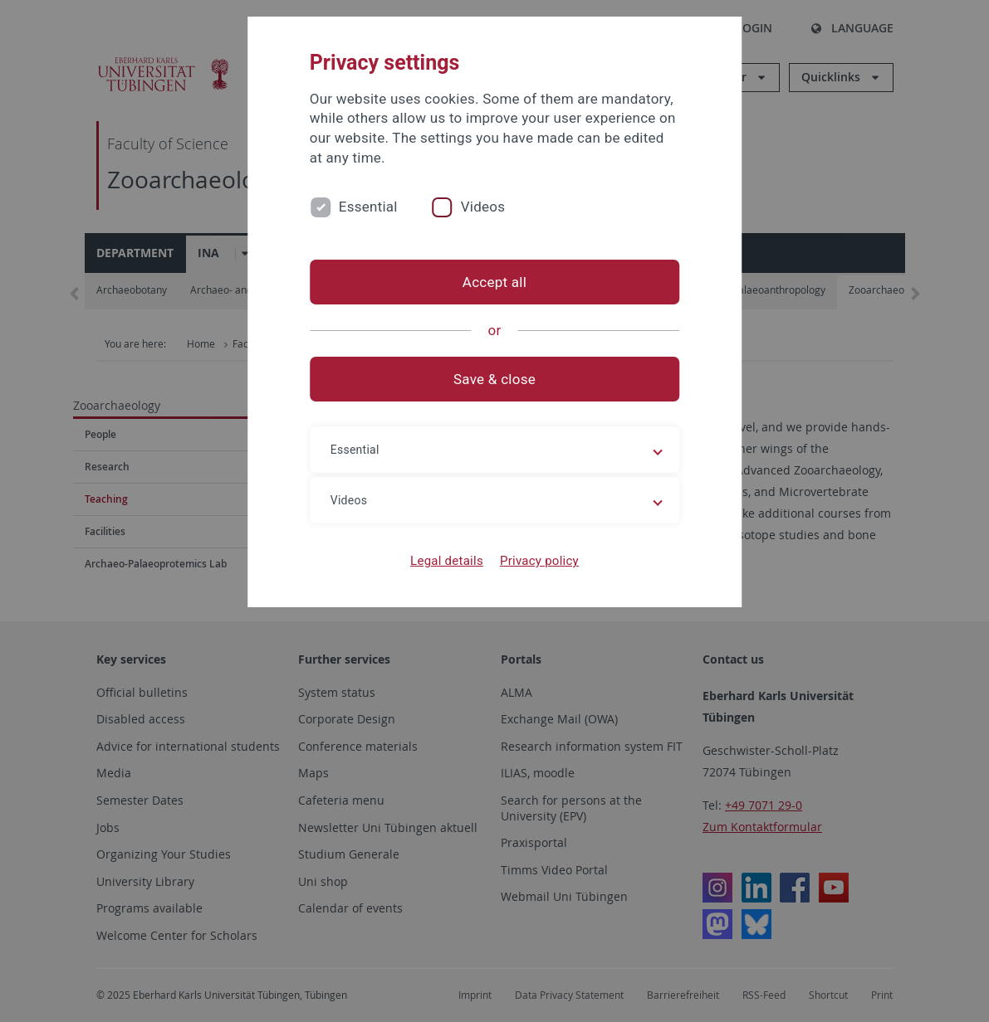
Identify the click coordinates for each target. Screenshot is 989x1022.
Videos (483, 206)
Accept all (494, 282)
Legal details (446, 560)
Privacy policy (539, 560)
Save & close (494, 379)
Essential (368, 206)
